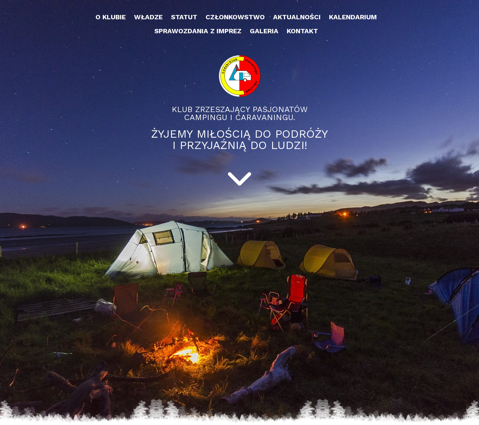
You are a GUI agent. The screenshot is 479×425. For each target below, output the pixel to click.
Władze (148, 17)
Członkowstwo (235, 17)
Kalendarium (353, 17)
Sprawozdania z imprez (197, 31)
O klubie (110, 17)
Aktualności (297, 17)
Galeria (264, 31)
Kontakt (302, 31)
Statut (184, 17)
